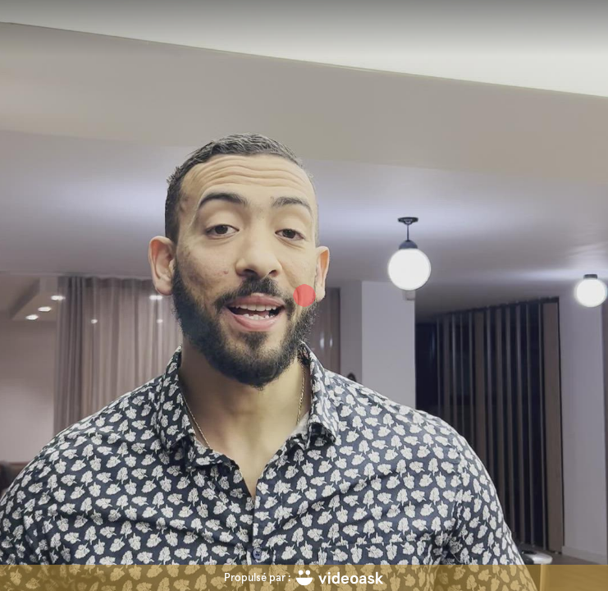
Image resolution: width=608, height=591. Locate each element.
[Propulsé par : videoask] (304, 578)
